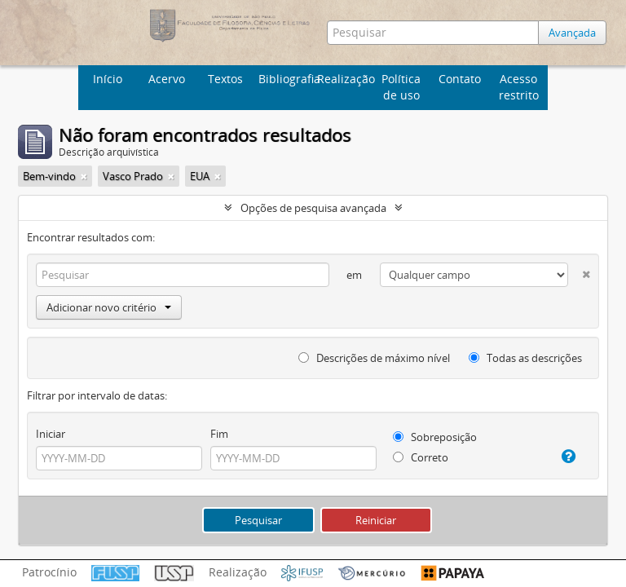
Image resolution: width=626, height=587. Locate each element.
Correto (420, 457)
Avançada (572, 32)
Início (107, 78)
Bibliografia (285, 78)
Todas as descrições (525, 358)
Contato (460, 78)
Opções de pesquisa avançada (313, 208)
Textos (225, 78)
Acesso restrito (519, 87)
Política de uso (401, 87)
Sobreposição (435, 437)
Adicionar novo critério (108, 307)
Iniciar (50, 433)
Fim (219, 433)
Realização (344, 78)
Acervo (166, 78)
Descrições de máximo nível (374, 358)
